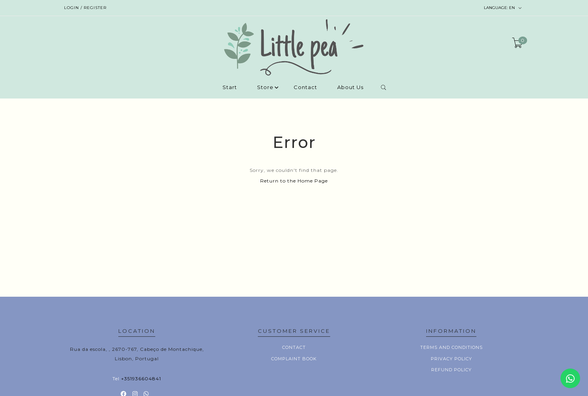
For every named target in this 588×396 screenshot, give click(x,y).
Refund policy (451, 369)
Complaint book (294, 358)
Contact (305, 87)
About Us (350, 87)
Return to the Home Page (294, 181)
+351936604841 (141, 378)
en (503, 8)
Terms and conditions (451, 347)
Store (265, 87)
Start (229, 87)
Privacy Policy (451, 358)
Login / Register (85, 7)
